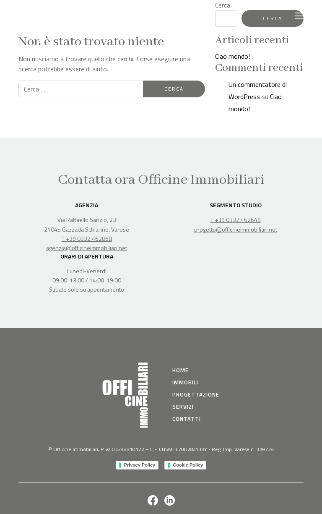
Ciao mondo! (232, 56)
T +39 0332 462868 (87, 238)
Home (180, 370)
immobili (185, 382)
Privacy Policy (140, 464)
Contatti (186, 419)
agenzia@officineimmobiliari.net (86, 247)
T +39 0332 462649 (235, 219)
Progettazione (195, 394)
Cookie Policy (188, 464)
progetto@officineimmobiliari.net (235, 229)
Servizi (183, 406)
